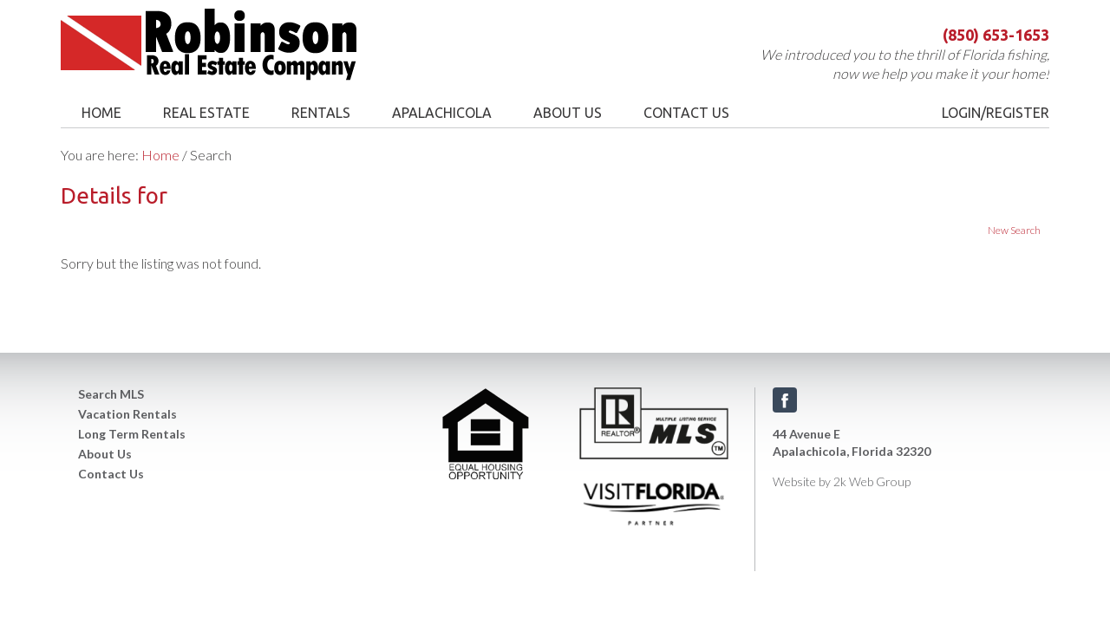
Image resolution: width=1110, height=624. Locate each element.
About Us (105, 453)
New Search (1014, 230)
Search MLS (111, 394)
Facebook (785, 400)
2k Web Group (872, 481)
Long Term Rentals (132, 433)
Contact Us (111, 473)
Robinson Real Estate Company (245, 44)
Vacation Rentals (127, 413)
